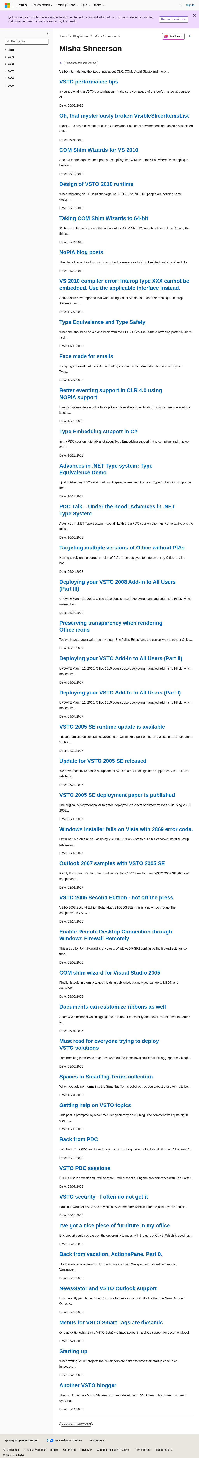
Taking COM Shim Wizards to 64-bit (103, 218)
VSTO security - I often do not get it (103, 1197)
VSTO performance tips (88, 82)
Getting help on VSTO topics (95, 1105)
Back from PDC (78, 1139)
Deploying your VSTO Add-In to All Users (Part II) (120, 658)
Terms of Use (143, 1449)
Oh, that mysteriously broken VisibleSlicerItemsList (124, 116)
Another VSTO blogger (87, 1385)
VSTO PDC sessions (85, 1168)
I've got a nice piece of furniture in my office (114, 1225)
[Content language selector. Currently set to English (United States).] (22, 1441)
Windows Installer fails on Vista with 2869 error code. (126, 829)
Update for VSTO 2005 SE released (103, 761)
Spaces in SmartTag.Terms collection (106, 1077)
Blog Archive (80, 36)
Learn (63, 36)
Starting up (73, 1351)
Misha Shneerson (105, 36)
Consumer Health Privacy (112, 1449)
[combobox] (27, 42)
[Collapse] (48, 33)
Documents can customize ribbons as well (112, 1007)
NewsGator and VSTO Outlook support (108, 1288)
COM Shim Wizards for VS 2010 (98, 150)
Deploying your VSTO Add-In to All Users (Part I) (120, 693)
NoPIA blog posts (81, 252)
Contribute (69, 1449)
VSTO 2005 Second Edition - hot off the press (116, 898)
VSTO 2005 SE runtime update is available (112, 727)
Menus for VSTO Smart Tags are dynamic (111, 1322)
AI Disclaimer (11, 1449)
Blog (53, 1449)
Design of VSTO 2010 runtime (96, 184)
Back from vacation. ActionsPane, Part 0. (110, 1254)
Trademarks (163, 1449)
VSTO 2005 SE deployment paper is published (117, 795)
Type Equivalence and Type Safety (102, 322)
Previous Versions (34, 1449)
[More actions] (189, 36)
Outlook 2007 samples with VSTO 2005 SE (112, 863)
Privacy (84, 1449)
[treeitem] (27, 50)
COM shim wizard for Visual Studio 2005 (109, 973)
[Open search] (180, 5)
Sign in (190, 5)
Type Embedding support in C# (98, 431)
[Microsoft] (7, 5)
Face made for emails (86, 356)
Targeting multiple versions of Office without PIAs (122, 548)
